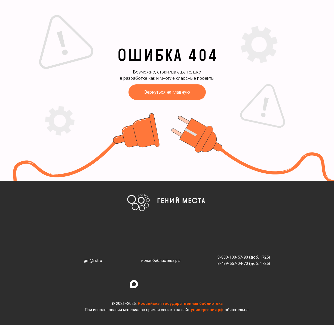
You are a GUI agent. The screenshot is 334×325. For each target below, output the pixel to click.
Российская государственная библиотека (180, 303)
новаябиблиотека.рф (160, 260)
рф (220, 309)
